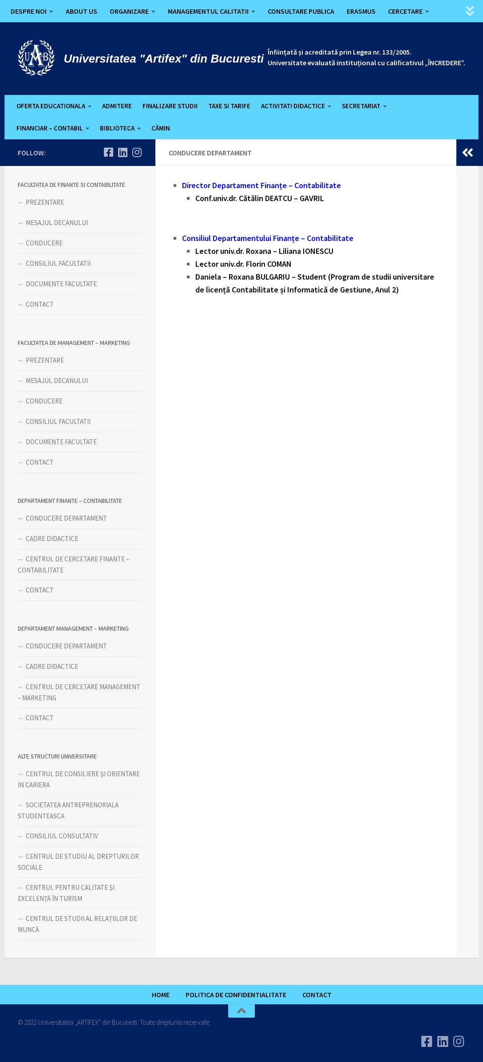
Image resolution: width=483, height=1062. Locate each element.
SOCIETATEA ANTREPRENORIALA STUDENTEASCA (68, 810)
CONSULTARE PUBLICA (301, 11)
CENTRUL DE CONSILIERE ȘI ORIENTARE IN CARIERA (79, 779)
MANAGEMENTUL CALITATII (208, 11)
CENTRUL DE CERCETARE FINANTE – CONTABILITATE (73, 564)
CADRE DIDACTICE (52, 538)
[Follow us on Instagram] (136, 152)
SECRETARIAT (361, 106)
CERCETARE (405, 11)
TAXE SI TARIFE (229, 106)
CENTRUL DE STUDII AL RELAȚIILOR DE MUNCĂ (77, 924)
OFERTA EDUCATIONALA (50, 106)
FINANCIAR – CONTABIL (49, 128)
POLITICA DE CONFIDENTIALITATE (236, 994)
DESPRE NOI (29, 11)
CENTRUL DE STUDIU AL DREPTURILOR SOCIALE (78, 862)
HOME (161, 994)
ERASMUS (361, 11)
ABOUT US (81, 11)
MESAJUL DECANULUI (57, 222)
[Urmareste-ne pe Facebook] (108, 152)
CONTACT (40, 304)
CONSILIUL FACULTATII (58, 263)
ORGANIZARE (129, 11)
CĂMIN (160, 128)
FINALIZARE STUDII (170, 106)
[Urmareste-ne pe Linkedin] (122, 152)
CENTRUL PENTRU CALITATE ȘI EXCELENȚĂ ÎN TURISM (66, 893)
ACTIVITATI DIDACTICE (293, 106)
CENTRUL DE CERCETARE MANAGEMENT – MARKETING (79, 692)
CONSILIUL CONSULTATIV (62, 836)
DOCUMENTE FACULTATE (61, 284)
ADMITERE (117, 106)
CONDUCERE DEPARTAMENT (66, 518)
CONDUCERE (44, 243)
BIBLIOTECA (117, 128)
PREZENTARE (45, 202)
